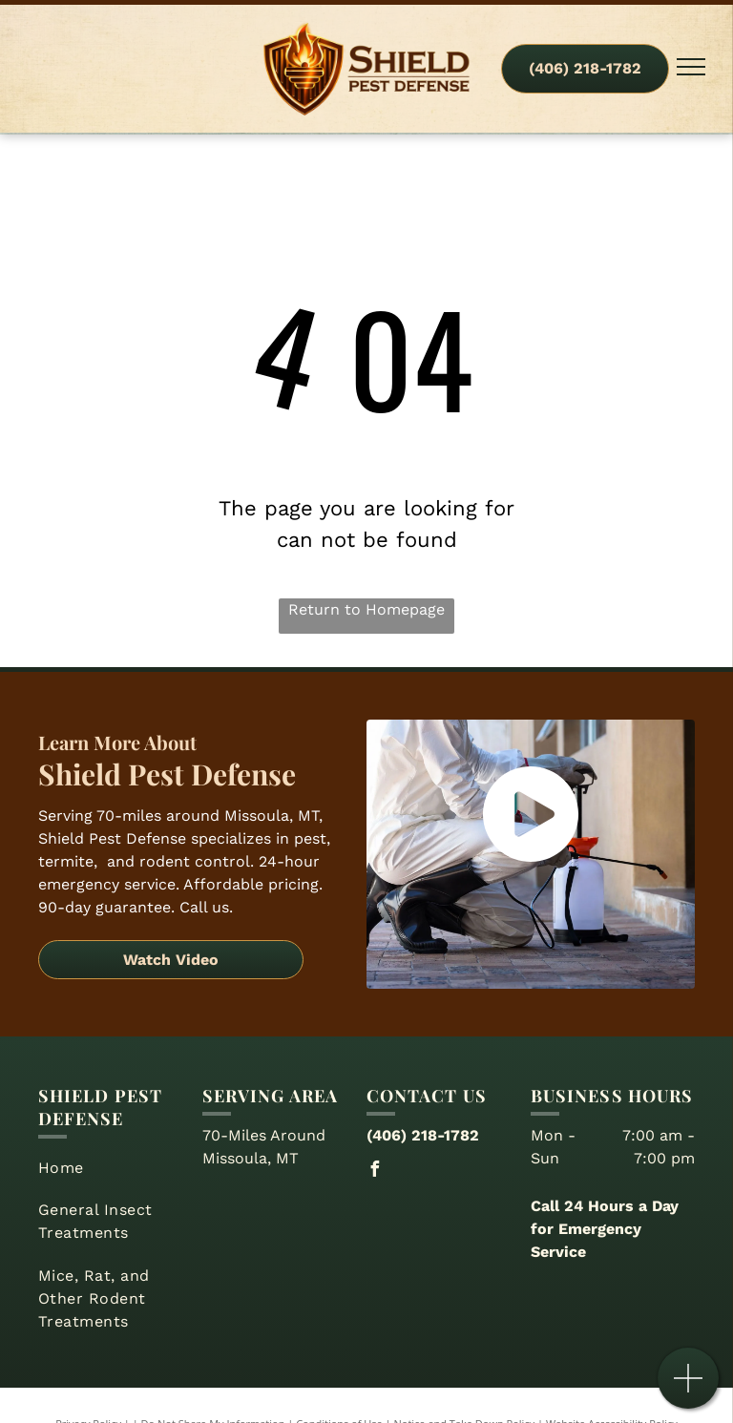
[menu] (691, 67)
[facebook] (374, 1171)
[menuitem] (113, 1168)
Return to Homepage (366, 609)
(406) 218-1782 (422, 1135)
